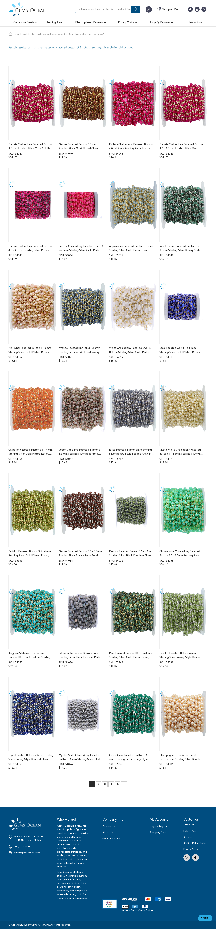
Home (10, 34)
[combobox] (107, 9)
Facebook (195, 857)
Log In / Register (159, 826)
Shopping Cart (158, 832)
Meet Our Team (111, 838)
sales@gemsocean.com (27, 853)
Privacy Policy (190, 849)
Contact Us (108, 826)
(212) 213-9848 (22, 847)
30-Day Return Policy (194, 843)
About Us (107, 832)
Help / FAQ (189, 831)
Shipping (188, 837)
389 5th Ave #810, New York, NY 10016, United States (29, 838)
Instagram (186, 857)
